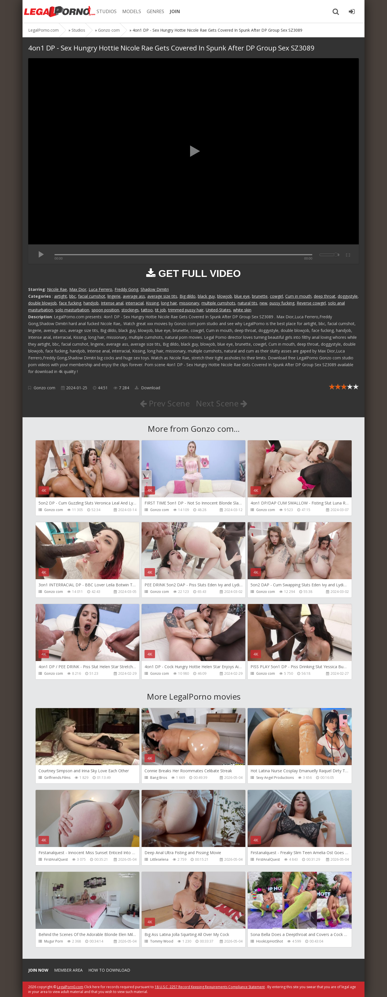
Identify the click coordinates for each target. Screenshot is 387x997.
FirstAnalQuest (56, 859)
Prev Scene (165, 403)
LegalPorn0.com (70, 986)
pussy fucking (282, 303)
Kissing (152, 303)
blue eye (242, 296)
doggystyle (348, 296)
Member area (68, 970)
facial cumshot (91, 296)
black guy (206, 296)
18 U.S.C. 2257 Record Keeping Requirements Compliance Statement (210, 986)
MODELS (131, 11)
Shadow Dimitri (154, 289)
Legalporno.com (59, 11)
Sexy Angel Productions (275, 777)
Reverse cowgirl (311, 303)
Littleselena (159, 859)
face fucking (70, 303)
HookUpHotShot (269, 941)
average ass (134, 296)
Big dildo (187, 296)
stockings (130, 310)
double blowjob (42, 303)
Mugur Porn (53, 941)
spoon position (105, 310)
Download (147, 387)
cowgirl (276, 296)
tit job (160, 310)
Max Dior (77, 289)
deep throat (324, 296)
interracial (135, 303)
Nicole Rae (57, 289)
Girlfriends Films (57, 777)
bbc (72, 296)
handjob (91, 303)
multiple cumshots (218, 303)
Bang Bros (158, 777)
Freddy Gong (126, 289)
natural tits (247, 303)
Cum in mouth (298, 296)
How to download (109, 970)
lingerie (114, 296)
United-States (218, 310)
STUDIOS (107, 11)
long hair (169, 303)
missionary (189, 303)
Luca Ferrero (100, 289)
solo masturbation (72, 310)
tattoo (147, 310)
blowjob (224, 296)
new (263, 303)
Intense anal (112, 303)
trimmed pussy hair (185, 310)
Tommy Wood (161, 941)
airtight (60, 296)
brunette (260, 296)
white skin (242, 310)
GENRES (155, 11)
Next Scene (221, 403)
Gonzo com (44, 387)
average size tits (162, 296)
